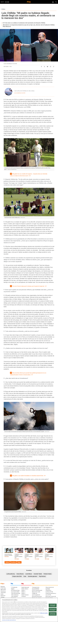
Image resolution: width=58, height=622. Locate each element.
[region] (29, 610)
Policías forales (47, 574)
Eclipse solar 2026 (17, 576)
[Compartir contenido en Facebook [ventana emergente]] (41, 66)
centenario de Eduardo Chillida (34, 99)
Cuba (24, 576)
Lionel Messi (29, 574)
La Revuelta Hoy (11, 574)
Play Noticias (42, 576)
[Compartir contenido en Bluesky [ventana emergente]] (47, 66)
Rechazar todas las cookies (52, 610)
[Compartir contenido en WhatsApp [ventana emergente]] (50, 66)
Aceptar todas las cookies (53, 605)
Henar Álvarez (20, 574)
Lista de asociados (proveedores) (9, 620)
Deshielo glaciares (32, 576)
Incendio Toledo (38, 574)
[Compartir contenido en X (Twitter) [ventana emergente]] (44, 66)
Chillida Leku (28, 229)
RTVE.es (30, 105)
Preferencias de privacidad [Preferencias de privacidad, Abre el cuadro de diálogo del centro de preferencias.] (53, 614)
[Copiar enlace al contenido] (53, 66)
